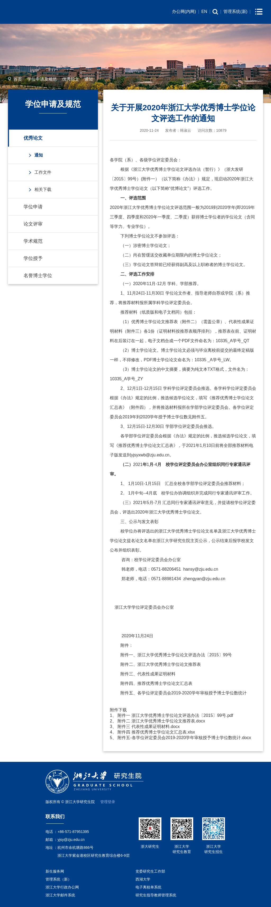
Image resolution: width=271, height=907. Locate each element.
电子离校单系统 (148, 887)
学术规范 (33, 241)
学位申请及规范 (42, 79)
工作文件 (42, 172)
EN (204, 11)
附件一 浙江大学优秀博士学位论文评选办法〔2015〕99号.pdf (175, 715)
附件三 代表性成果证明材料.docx (149, 726)
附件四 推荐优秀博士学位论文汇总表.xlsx (156, 732)
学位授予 (33, 258)
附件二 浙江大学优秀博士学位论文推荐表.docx (161, 721)
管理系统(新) (235, 11)
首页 (17, 79)
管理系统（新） (58, 879)
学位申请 (33, 206)
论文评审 (33, 224)
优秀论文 (70, 79)
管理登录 (107, 802)
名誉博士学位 (38, 275)
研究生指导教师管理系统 (156, 895)
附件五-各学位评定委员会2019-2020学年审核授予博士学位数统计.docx (184, 737)
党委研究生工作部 (150, 871)
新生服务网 (55, 871)
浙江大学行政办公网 (62, 887)
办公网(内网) (184, 11)
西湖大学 (143, 879)
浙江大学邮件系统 (60, 895)
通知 (88, 79)
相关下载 (42, 189)
